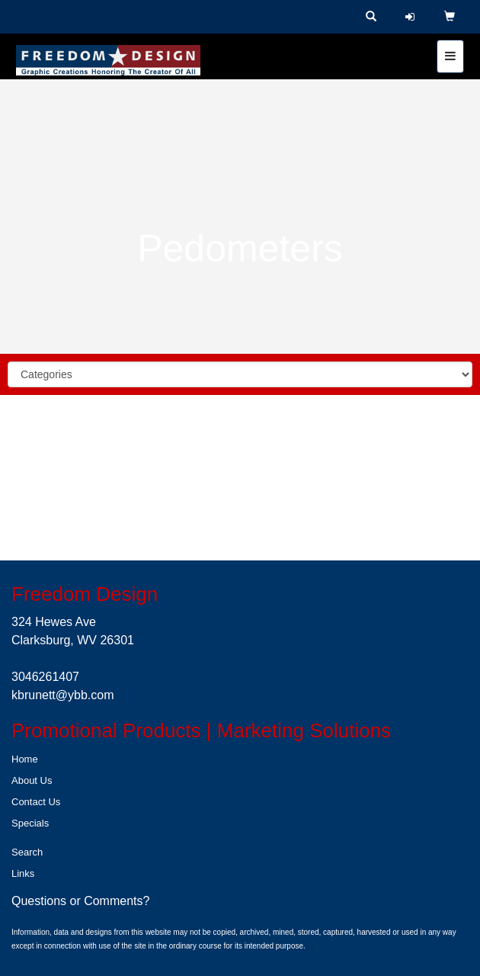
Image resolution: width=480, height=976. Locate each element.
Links (22, 873)
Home (24, 759)
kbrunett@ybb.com (62, 695)
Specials (30, 823)
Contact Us (35, 801)
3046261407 (45, 676)
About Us (31, 780)
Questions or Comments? (80, 900)
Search (27, 852)
